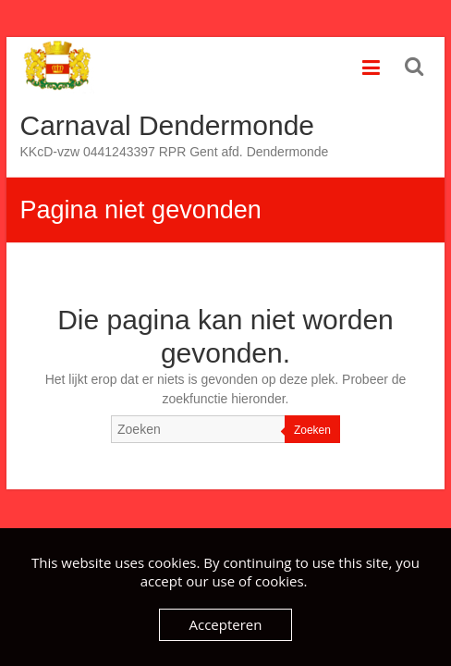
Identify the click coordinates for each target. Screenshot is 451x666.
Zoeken (312, 430)
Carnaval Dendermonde (167, 125)
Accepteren (225, 624)
